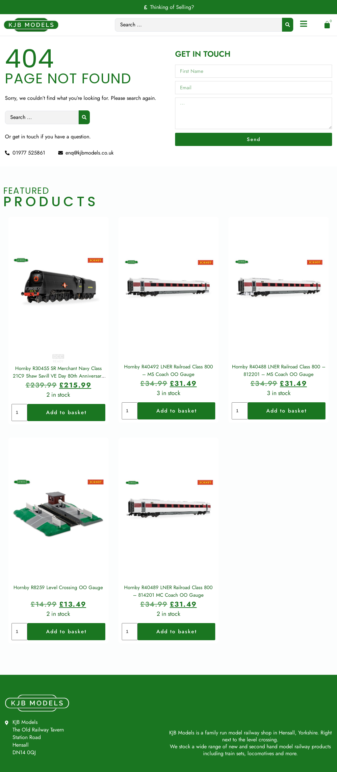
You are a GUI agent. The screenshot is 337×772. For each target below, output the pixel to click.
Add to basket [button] (66, 422)
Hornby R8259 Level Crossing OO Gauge (58, 607)
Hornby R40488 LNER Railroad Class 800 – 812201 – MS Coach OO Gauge (278, 380)
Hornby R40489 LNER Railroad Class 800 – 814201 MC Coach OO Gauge (168, 611)
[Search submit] (287, 25)
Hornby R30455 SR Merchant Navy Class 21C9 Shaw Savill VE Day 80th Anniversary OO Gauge (58, 386)
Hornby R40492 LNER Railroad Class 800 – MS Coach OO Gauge (168, 380)
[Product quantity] (19, 422)
